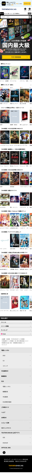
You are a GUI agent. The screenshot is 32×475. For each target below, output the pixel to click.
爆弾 (1, 125)
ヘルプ (3, 413)
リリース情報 (16, 327)
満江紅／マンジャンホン (15, 167)
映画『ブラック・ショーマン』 (7, 104)
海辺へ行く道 (23, 311)
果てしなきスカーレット (25, 125)
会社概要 (3, 340)
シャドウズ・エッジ (4, 146)
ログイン (29, 11)
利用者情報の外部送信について (19, 343)
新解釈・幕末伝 (13, 125)
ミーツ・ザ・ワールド (5, 311)
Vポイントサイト (6, 429)
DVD (3, 14)
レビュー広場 (5, 424)
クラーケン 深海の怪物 (25, 82)
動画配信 (3, 377)
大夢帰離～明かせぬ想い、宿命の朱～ (18, 270)
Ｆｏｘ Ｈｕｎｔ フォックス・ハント (9, 167)
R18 (29, 14)
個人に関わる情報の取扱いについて (21, 342)
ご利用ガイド (5, 408)
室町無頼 (12, 187)
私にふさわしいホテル (15, 311)
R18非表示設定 (7, 403)
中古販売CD (20, 14)
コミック (13, 14)
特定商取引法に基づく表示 (7, 343)
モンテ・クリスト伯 (14, 146)
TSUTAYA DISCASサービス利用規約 (18, 340)
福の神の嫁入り (3, 270)
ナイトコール (13, 82)
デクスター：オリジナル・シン (17, 291)
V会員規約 (8, 340)
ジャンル (16, 323)
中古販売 (5, 398)
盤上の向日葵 (23, 104)
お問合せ (3, 418)
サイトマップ (4, 345)
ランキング (16, 331)
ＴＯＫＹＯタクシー (24, 187)
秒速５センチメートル (15, 104)
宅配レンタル (6, 387)
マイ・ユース (3, 249)
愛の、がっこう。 (14, 208)
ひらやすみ (2, 208)
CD (8, 14)
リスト (25, 11)
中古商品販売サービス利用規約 (8, 342)
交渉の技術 (12, 249)
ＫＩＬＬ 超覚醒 (4, 82)
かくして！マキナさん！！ (6, 229)
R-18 (16, 335)
